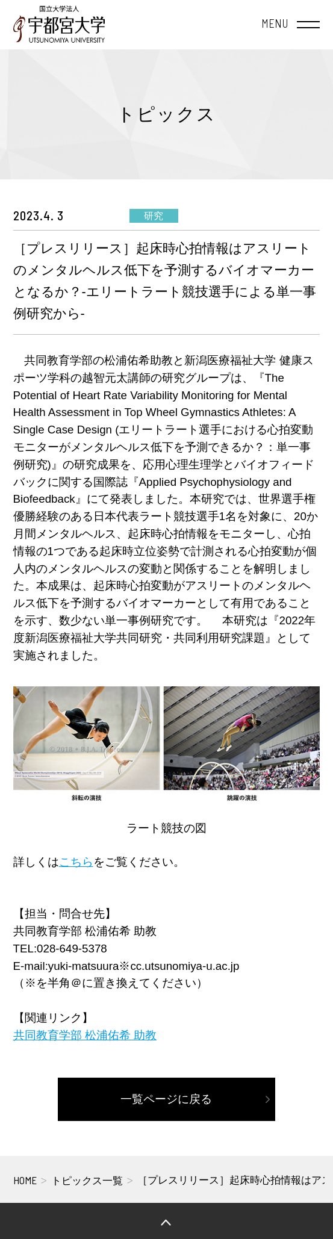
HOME (25, 1180)
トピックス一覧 (87, 1181)
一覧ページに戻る (166, 1099)
